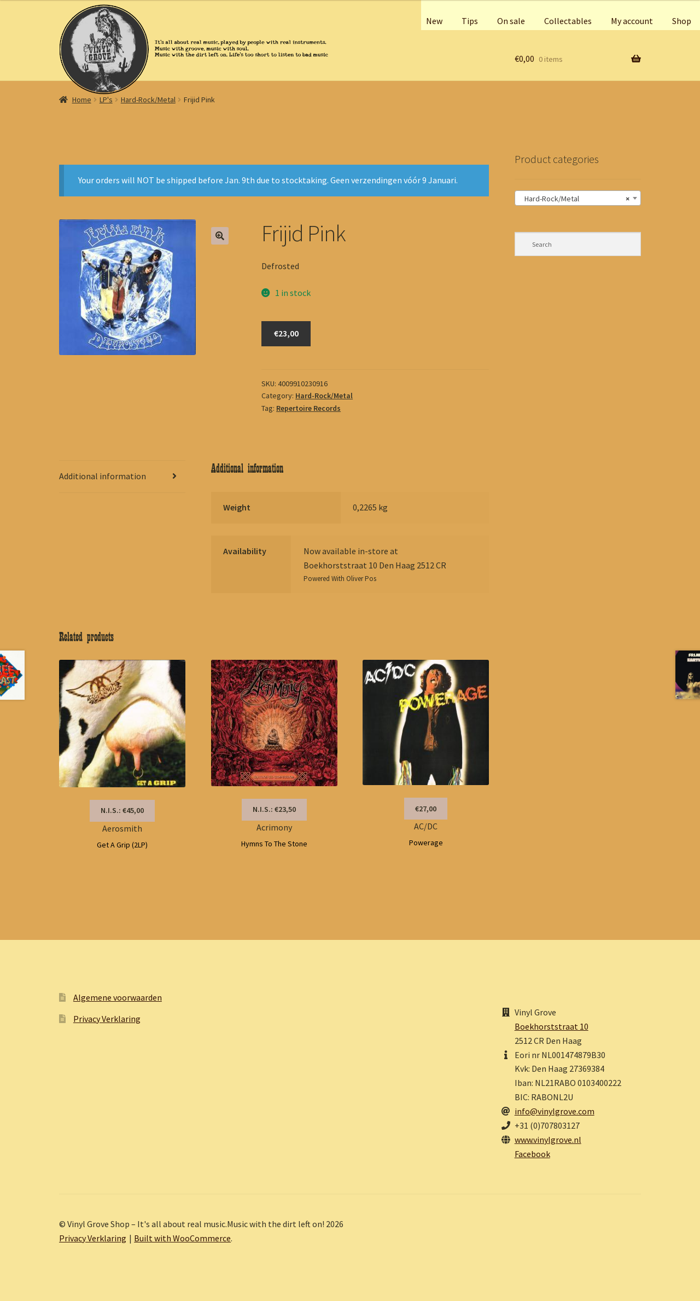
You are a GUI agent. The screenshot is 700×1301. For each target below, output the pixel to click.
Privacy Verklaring (107, 1018)
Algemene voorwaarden (117, 997)
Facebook (532, 1153)
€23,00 (286, 333)
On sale (511, 20)
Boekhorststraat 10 (551, 1026)
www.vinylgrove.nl (548, 1139)
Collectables (568, 20)
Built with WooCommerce (182, 1238)
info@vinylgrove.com (554, 1111)
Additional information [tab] (102, 476)
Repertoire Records (308, 408)
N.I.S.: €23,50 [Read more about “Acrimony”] (274, 809)
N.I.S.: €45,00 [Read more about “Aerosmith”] (122, 810)
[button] (220, 236)
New (434, 20)
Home (81, 99)
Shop (681, 20)
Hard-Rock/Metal (148, 99)
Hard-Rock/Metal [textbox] (574, 198)
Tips (470, 20)
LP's (106, 99)
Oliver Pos (361, 578)
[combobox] (578, 198)
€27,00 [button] (425, 809)
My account (632, 20)
